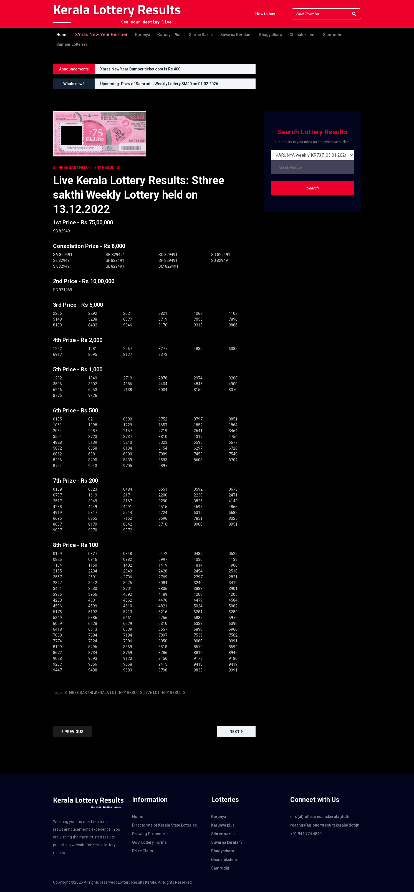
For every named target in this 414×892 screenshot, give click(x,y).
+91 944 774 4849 (306, 834)
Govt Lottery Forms (149, 842)
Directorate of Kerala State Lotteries (164, 825)
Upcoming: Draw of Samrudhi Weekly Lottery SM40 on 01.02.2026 (159, 84)
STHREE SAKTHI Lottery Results (86, 167)
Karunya (142, 34)
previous (72, 731)
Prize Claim (142, 851)
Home (61, 34)
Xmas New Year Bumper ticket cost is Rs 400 (140, 69)
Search (313, 188)
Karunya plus (169, 34)
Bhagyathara (270, 34)
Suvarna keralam (236, 34)
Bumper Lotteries (72, 44)
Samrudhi (332, 34)
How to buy (265, 14)
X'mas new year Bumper (101, 34)
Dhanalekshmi (302, 34)
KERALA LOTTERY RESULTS (119, 692)
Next (236, 731)
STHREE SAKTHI (78, 692)
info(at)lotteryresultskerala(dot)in (321, 816)
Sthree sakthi (201, 34)
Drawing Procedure (150, 834)
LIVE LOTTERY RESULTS (165, 692)
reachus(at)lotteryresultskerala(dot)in (324, 825)
